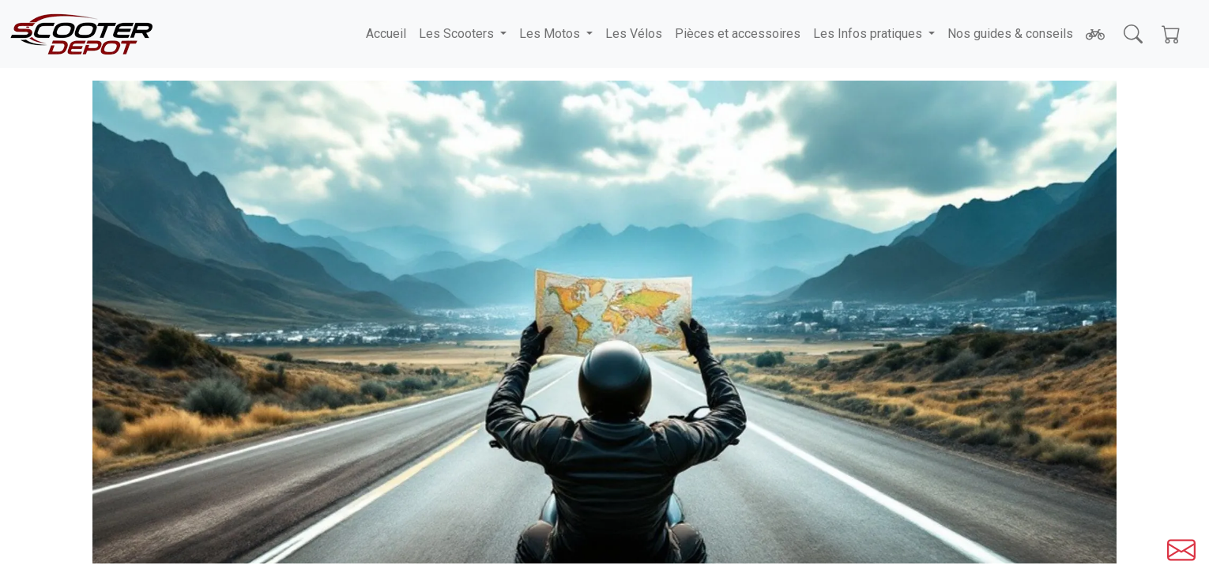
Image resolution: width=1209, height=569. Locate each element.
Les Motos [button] (551, 33)
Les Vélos (633, 33)
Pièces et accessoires (737, 33)
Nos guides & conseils (1010, 33)
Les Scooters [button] (458, 33)
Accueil (386, 33)
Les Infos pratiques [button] (869, 33)
